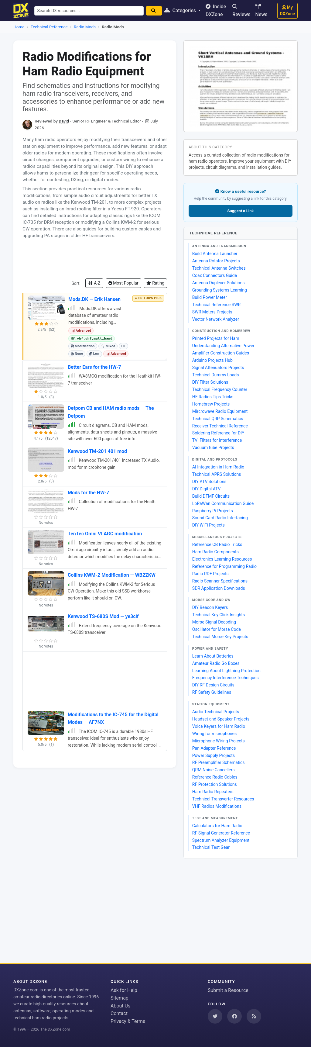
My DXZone (287, 10)
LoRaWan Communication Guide (223, 503)
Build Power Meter (209, 297)
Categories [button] (182, 10)
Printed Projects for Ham (215, 338)
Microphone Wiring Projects (218, 740)
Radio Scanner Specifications (220, 581)
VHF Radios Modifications (216, 806)
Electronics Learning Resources (222, 559)
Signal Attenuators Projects (218, 367)
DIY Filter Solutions (210, 382)
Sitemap (119, 998)
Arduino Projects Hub (212, 360)
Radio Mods (85, 26)
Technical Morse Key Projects (220, 636)
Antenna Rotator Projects (216, 260)
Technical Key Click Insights (218, 614)
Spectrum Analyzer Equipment (221, 840)
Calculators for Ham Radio (217, 825)
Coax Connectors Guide (214, 275)
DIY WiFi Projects (208, 525)
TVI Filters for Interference (217, 440)
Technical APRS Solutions (216, 474)
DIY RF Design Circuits (213, 684)
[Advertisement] (94, 259)
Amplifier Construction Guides (220, 353)
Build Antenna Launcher (215, 253)
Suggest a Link (240, 211)
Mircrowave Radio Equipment (220, 411)
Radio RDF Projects (210, 573)
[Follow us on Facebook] (234, 1016)
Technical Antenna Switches (219, 268)
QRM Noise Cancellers (213, 769)
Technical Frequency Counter (219, 389)
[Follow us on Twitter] (215, 1016)
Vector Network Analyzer (215, 319)
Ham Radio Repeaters (213, 791)
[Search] (155, 11)
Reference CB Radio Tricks (217, 544)
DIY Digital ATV (206, 488)
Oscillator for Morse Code (216, 629)
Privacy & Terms (128, 1021)
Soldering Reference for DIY (218, 432)
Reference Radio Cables (215, 777)
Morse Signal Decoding (214, 622)
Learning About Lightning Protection (226, 670)
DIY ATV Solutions (209, 481)
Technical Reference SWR (216, 304)
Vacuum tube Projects (213, 447)
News (261, 10)
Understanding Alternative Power (223, 345)
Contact (119, 1013)
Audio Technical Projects (215, 711)
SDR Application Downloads (218, 588)
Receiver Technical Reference (220, 425)
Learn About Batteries (213, 656)
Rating (155, 283)
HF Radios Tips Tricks (213, 396)
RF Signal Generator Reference (221, 833)
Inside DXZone (217, 10)
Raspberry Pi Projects (212, 510)
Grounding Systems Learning (219, 290)
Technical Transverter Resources (223, 798)
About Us (120, 1006)
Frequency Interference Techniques (225, 677)
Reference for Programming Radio (224, 566)
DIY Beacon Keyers (210, 607)
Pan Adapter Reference (214, 748)
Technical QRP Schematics (217, 418)
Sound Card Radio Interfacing (220, 517)
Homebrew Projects (211, 404)
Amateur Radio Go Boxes (216, 663)
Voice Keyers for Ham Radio (218, 726)
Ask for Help (124, 990)
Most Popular (123, 283)
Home (19, 26)
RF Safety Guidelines (211, 692)
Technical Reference (49, 26)
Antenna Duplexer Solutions (218, 282)
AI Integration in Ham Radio (218, 467)
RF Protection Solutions (214, 784)
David (64, 121)
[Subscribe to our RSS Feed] (254, 1016)
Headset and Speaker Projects (221, 719)
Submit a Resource (228, 990)
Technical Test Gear (211, 847)
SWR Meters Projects (212, 311)
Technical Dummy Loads (215, 374)
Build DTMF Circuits (211, 496)
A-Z (94, 283)
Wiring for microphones (214, 733)
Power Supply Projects (213, 755)
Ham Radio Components (215, 551)
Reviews (241, 10)
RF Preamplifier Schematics (218, 762)
